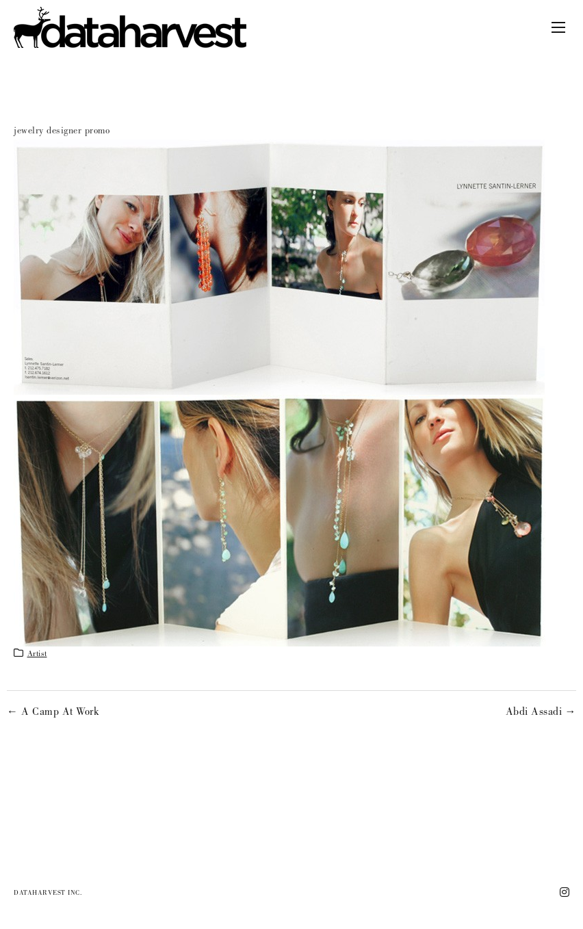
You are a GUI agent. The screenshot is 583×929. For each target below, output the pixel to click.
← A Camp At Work (53, 712)
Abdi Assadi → (541, 712)
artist (37, 655)
